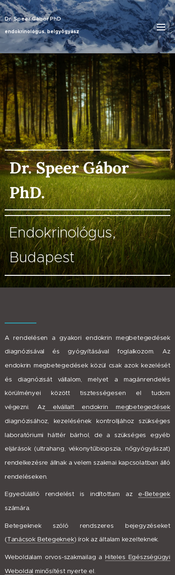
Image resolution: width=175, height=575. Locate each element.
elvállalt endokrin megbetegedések (107, 407)
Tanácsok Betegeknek (40, 539)
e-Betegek (154, 494)
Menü (161, 27)
